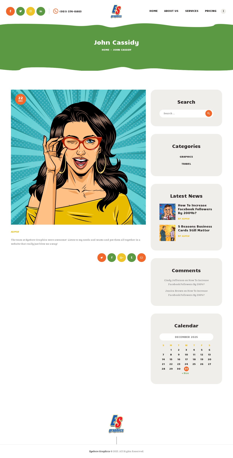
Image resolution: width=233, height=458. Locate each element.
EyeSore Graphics (99, 451)
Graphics (186, 156)
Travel (186, 163)
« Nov (185, 373)
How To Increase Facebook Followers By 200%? (195, 209)
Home (105, 49)
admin (15, 231)
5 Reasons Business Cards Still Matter (195, 228)
